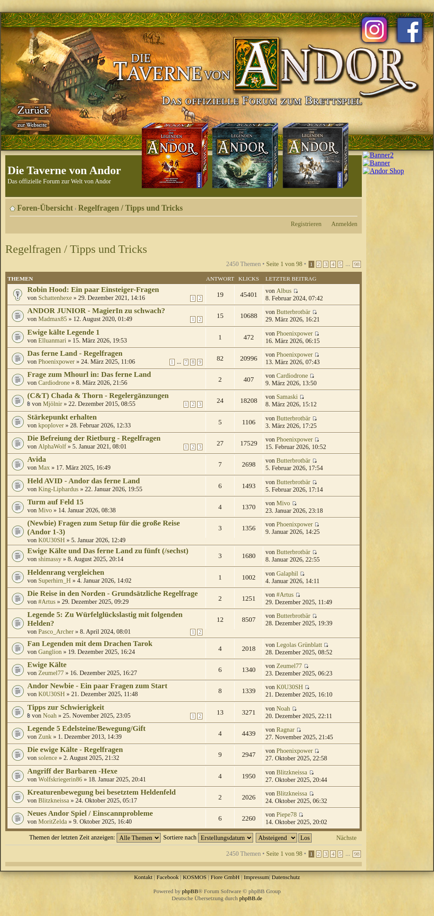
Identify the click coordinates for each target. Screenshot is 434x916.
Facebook (167, 877)
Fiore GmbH (224, 877)
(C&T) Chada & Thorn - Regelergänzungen (98, 395)
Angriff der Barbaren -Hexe (72, 771)
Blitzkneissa (291, 772)
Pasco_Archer (56, 631)
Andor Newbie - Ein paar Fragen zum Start (97, 686)
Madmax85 (52, 318)
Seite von (284, 263)
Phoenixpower (294, 333)
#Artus (46, 601)
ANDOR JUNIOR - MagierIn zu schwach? (96, 311)
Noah (50, 715)
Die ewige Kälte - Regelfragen (75, 749)
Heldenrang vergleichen (65, 572)
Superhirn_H (54, 580)
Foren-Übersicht (45, 208)
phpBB (190, 891)
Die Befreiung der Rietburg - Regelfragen (94, 438)
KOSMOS (194, 877)
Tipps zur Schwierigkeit (65, 707)
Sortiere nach (208, 837)
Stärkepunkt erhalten (62, 417)
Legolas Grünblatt (299, 644)
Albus (283, 290)
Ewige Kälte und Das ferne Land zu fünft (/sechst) (107, 551)
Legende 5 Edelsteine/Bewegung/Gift (86, 728)
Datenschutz (286, 877)
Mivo (45, 510)
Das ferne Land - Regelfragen (74, 353)
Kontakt (143, 877)
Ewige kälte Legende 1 (63, 332)
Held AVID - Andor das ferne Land (83, 481)
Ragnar (285, 729)
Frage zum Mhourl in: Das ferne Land (89, 374)
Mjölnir (53, 403)
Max (44, 467)
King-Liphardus (58, 489)
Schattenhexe (55, 297)
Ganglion (50, 651)
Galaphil (287, 573)
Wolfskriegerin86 (60, 779)
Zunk (44, 736)
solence (47, 757)
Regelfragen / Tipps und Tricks (130, 208)
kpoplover (51, 425)
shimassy (49, 558)
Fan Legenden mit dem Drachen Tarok (89, 643)
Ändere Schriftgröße (351, 205)
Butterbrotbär (293, 311)
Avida (36, 459)
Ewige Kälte (46, 665)
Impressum (256, 877)
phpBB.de (250, 898)
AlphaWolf (52, 446)
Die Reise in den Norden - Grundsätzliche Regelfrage (112, 593)
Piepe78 (286, 814)
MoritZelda (52, 821)
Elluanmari (52, 340)
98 (357, 264)
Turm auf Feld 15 (55, 502)
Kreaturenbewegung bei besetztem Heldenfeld (101, 792)
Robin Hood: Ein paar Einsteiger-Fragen (93, 289)
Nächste (346, 837)
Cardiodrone (54, 382)
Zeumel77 (51, 672)
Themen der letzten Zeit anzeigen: (95, 837)
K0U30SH (51, 540)
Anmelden (344, 223)
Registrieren (306, 223)
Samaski (287, 396)
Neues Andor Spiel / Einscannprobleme (90, 813)
